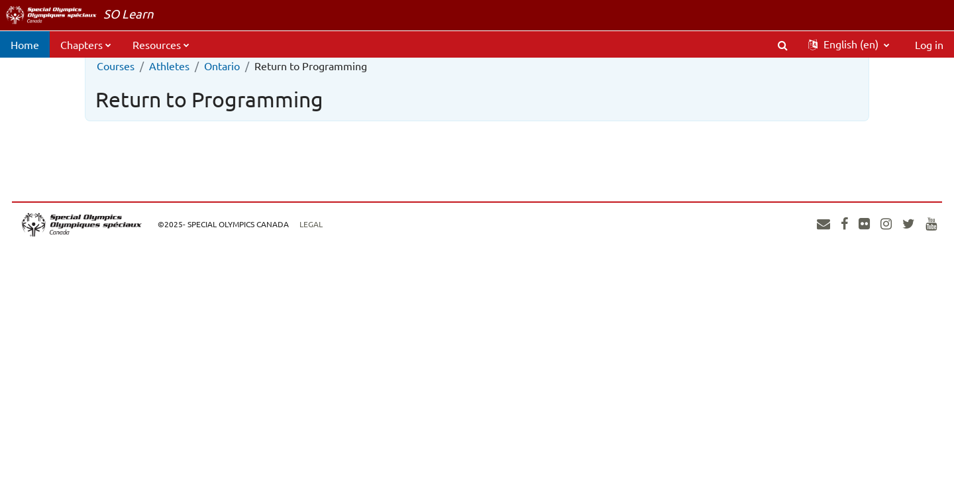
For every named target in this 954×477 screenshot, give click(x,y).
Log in (929, 44)
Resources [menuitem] (156, 44)
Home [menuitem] (25, 44)
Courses (115, 65)
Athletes (169, 65)
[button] (782, 44)
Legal (340, 224)
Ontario (222, 65)
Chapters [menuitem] (81, 44)
